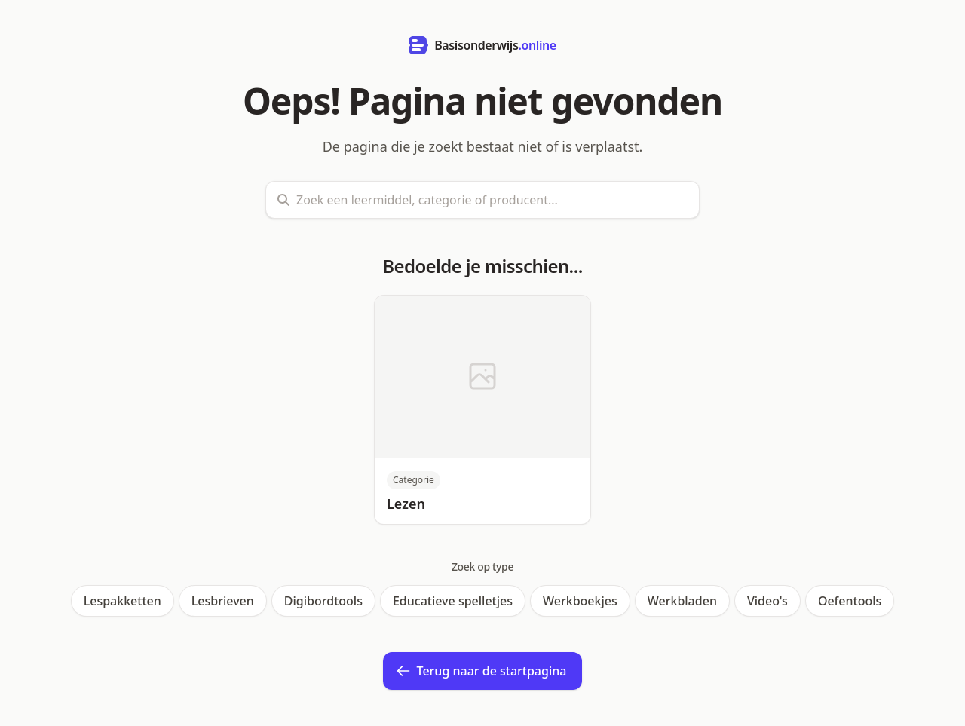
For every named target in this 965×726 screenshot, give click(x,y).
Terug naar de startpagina (481, 671)
